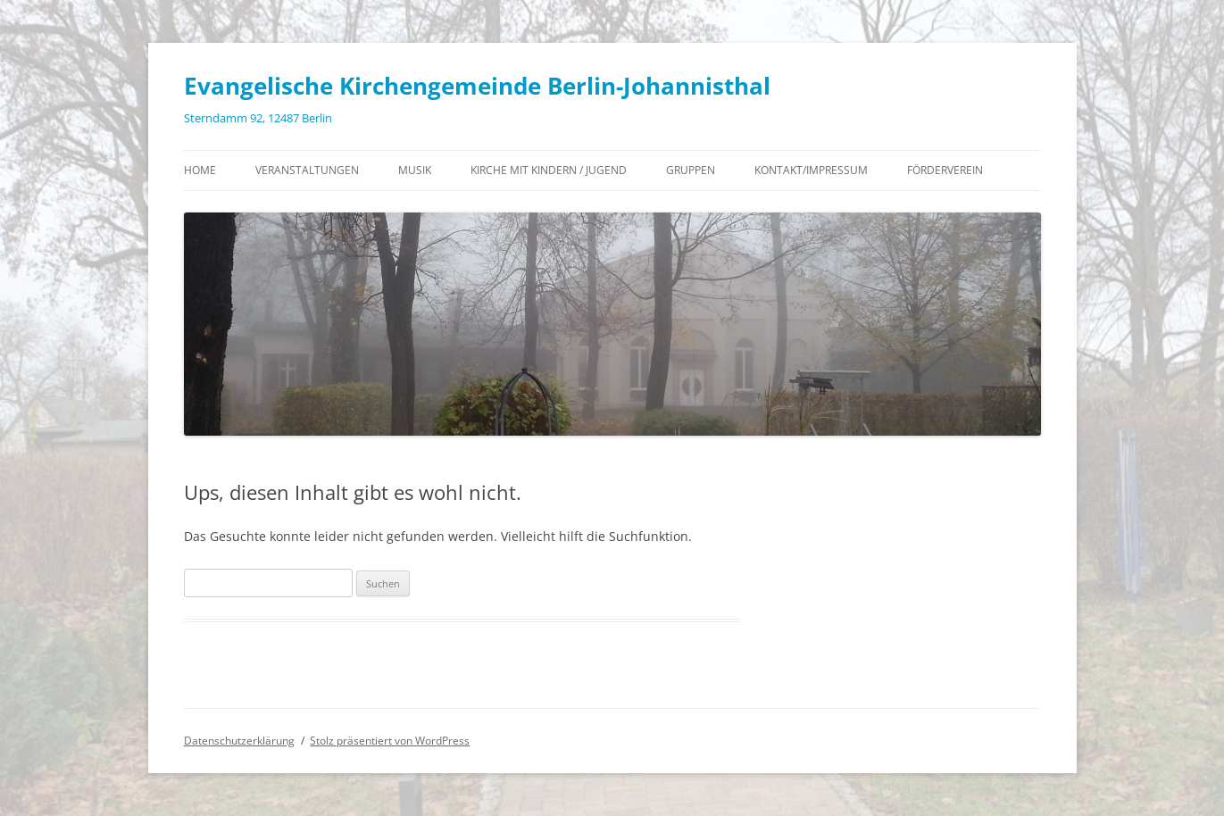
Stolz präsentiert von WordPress (390, 740)
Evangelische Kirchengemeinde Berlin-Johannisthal (477, 86)
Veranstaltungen (307, 170)
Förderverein (945, 170)
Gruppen (690, 170)
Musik (414, 170)
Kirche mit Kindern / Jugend (548, 170)
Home (200, 170)
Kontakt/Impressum (811, 170)
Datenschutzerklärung (239, 740)
